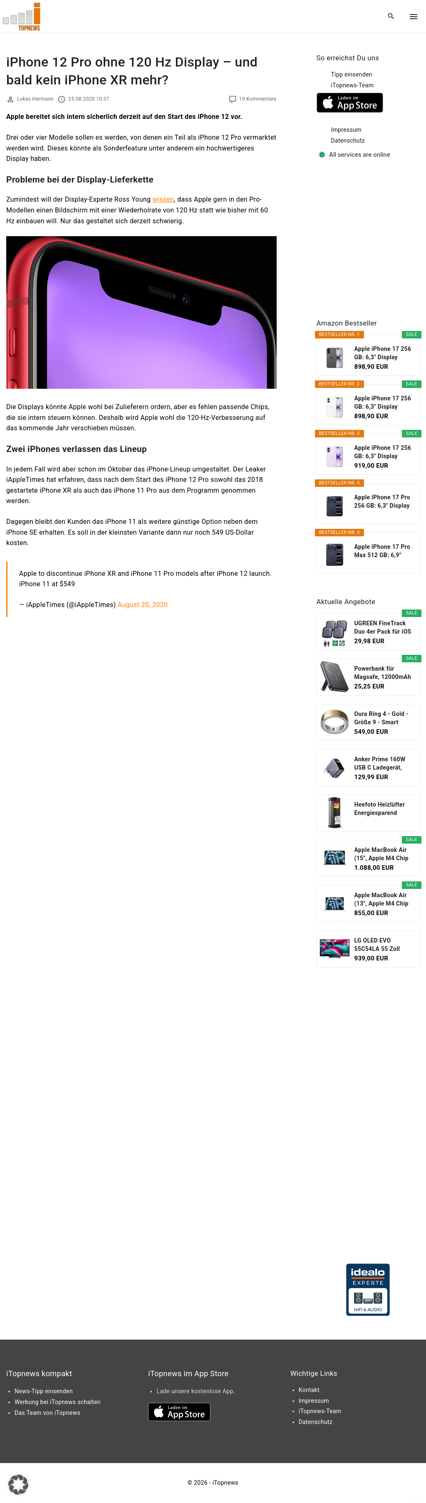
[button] (18, 1484)
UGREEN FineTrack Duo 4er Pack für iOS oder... (382, 628)
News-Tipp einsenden (44, 1391)
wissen (163, 199)
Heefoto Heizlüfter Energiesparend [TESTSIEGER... (379, 809)
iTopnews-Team (352, 85)
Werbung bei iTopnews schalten (58, 1402)
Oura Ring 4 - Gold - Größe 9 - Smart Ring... (381, 718)
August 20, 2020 (143, 605)
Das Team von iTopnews (47, 1412)
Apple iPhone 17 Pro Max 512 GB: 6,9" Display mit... (382, 551)
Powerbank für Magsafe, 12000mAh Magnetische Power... (382, 673)
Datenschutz (348, 140)
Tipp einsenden (351, 74)
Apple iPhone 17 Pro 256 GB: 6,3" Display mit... (382, 502)
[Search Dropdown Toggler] (391, 16)
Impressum (346, 129)
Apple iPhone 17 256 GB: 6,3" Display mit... (382, 353)
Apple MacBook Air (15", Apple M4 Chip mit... (381, 854)
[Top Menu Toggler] (413, 16)
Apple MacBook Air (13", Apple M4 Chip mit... (381, 900)
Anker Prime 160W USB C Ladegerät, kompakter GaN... (380, 764)
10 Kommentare (258, 99)
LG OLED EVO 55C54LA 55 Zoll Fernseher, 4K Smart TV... (382, 945)
